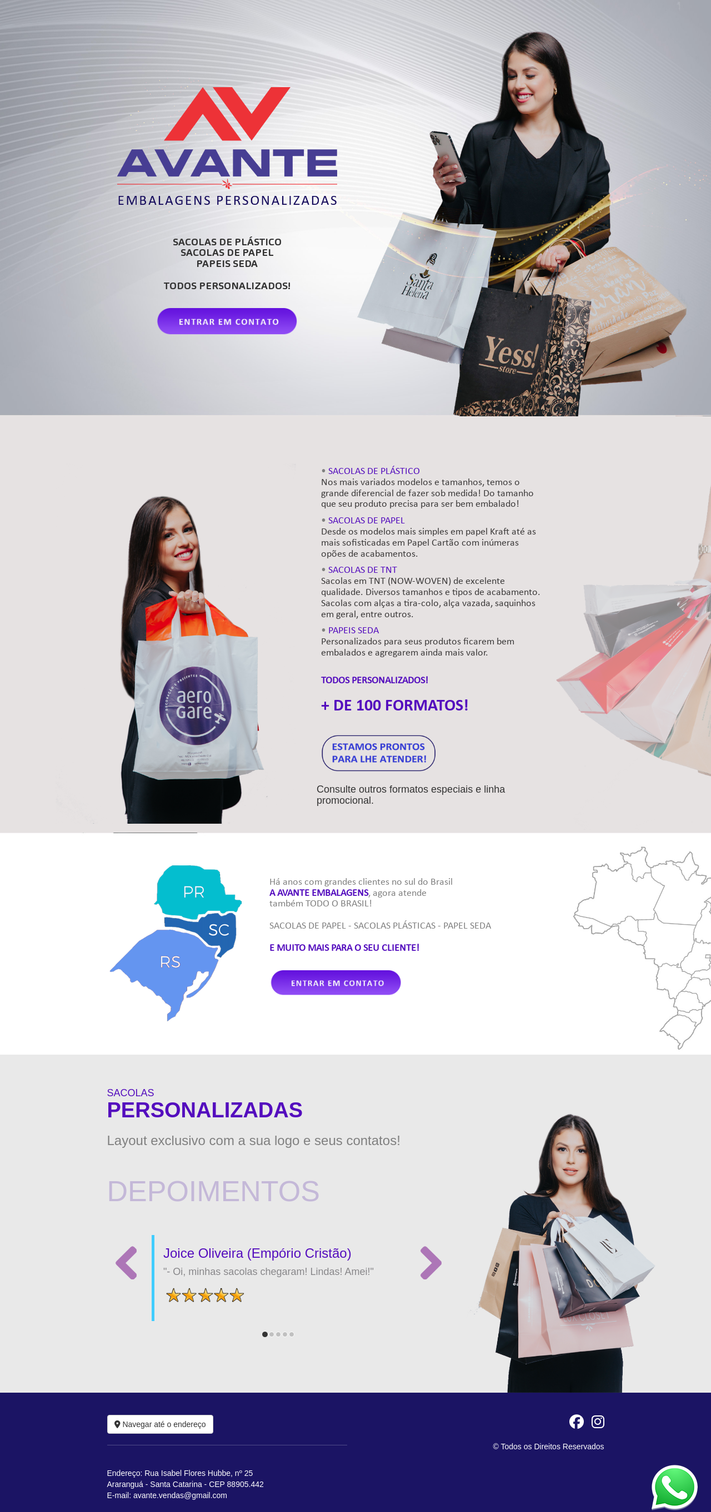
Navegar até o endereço (160, 1424)
